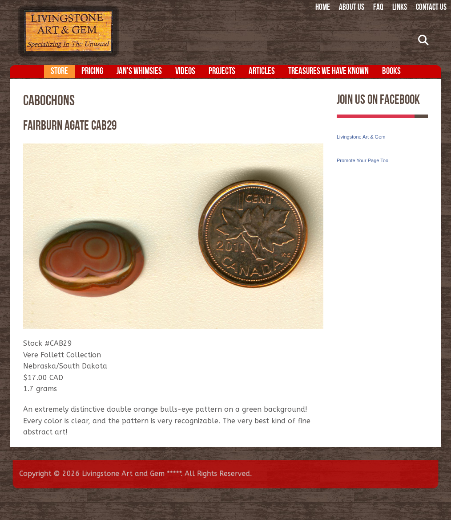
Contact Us (431, 8)
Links (399, 8)
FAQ (378, 8)
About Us (351, 8)
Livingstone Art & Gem (361, 136)
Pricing (92, 71)
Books (391, 71)
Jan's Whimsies (139, 71)
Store (59, 71)
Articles (262, 71)
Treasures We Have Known (328, 71)
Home (322, 8)
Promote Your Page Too (362, 160)
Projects (222, 71)
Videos (185, 71)
